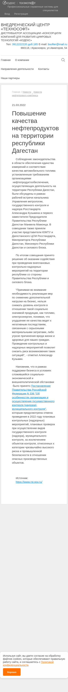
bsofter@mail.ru (57, 44)
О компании (22, 60)
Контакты (43, 69)
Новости (27, 92)
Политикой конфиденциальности (28, 660)
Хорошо (11, 669)
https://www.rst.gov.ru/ (29, 481)
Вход (7, 13)
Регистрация (21, 13)
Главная (6, 60)
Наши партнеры (10, 78)
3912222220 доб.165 (25, 44)
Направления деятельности (17, 69)
